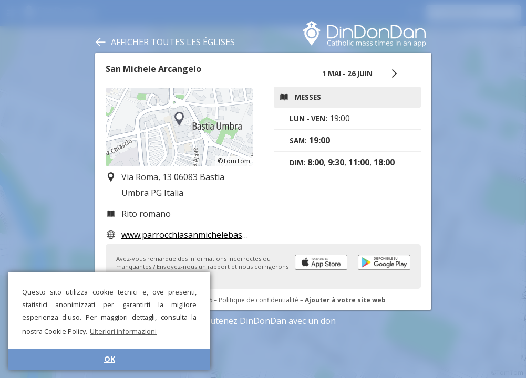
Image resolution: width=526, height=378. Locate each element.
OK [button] (109, 359)
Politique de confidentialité (258, 300)
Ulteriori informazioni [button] (123, 331)
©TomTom (234, 160)
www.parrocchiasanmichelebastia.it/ (191, 234)
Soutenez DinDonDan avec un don (263, 321)
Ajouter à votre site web (345, 300)
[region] (179, 127)
